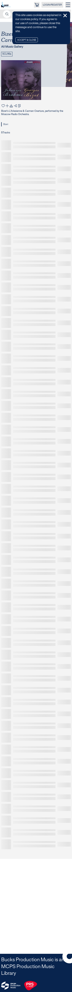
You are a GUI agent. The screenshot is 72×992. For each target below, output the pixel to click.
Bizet (5, 124)
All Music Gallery (12, 46)
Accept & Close (26, 40)
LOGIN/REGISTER (52, 5)
